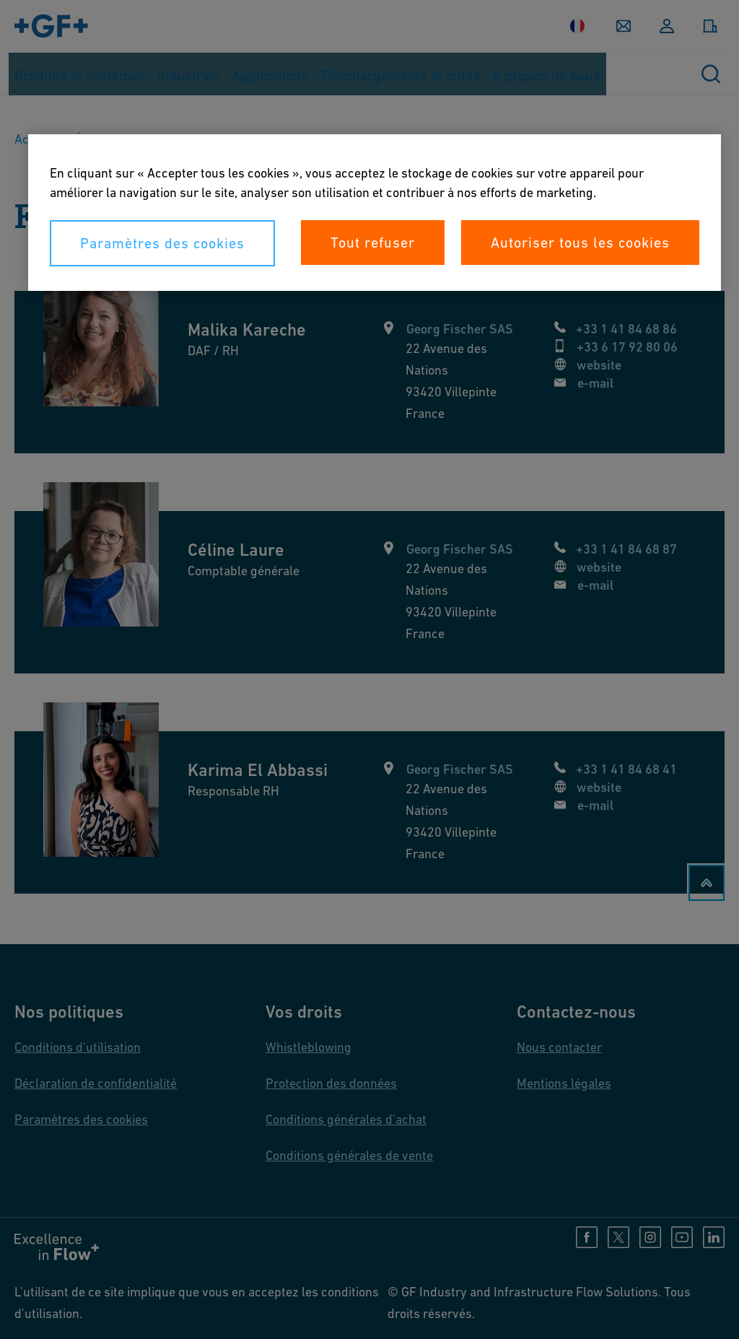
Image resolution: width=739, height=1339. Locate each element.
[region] (374, 212)
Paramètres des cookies (162, 243)
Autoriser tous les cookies (580, 242)
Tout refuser (373, 242)
